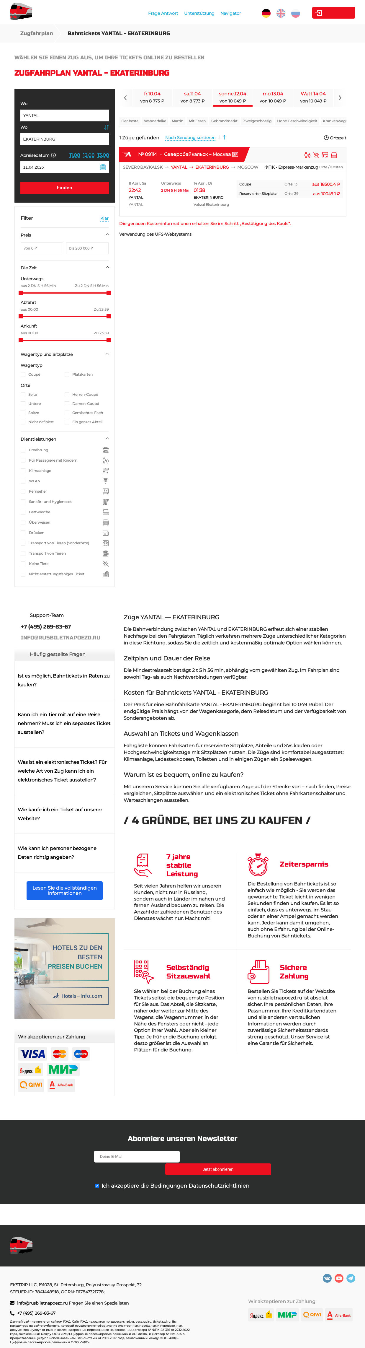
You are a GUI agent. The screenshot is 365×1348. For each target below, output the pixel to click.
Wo (23, 103)
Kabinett (322, 12)
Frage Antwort (149, 13)
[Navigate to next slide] (339, 98)
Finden (64, 187)
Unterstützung (185, 13)
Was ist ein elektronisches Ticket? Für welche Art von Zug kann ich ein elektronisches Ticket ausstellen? (62, 771)
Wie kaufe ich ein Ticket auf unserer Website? (60, 814)
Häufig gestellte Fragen (58, 654)
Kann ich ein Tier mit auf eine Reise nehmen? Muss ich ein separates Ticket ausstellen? (64, 723)
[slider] (21, 293)
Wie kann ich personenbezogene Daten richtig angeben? (57, 853)
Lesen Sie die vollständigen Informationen (64, 890)
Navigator (216, 13)
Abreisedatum (38, 155)
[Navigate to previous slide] (125, 98)
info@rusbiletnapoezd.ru (43, 1303)
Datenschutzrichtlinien (219, 1173)
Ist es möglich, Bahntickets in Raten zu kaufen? (64, 680)
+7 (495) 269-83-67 (36, 1313)
